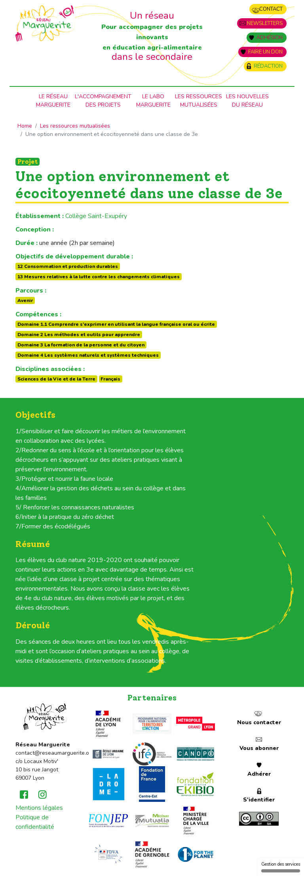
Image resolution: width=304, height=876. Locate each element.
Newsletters (265, 23)
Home (24, 126)
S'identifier (259, 799)
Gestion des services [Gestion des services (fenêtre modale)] (280, 866)
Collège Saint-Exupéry (96, 216)
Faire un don (265, 51)
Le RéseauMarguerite (53, 101)
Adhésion (269, 37)
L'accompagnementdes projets (103, 101)
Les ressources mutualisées (198, 101)
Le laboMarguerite (153, 101)
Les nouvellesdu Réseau (247, 101)
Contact (271, 9)
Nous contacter (259, 722)
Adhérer (259, 774)
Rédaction (268, 66)
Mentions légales (39, 807)
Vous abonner (259, 748)
